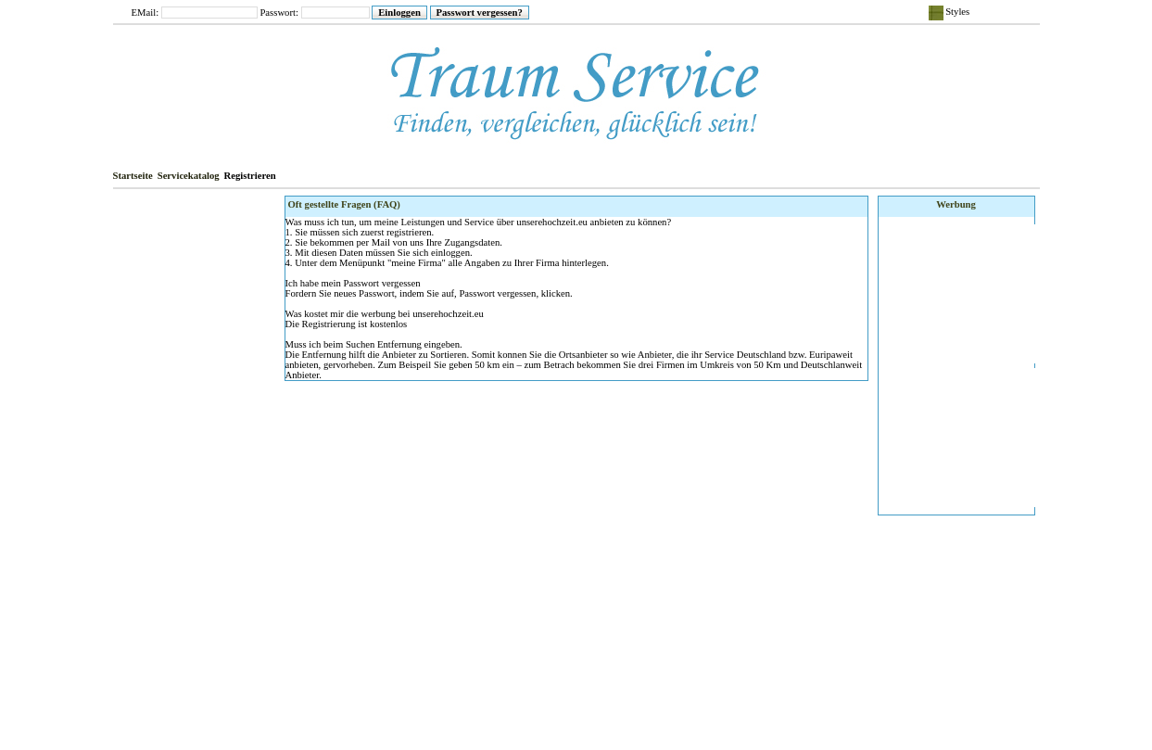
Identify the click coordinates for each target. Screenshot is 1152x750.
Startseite (133, 176)
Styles (949, 13)
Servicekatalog (189, 176)
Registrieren (250, 176)
